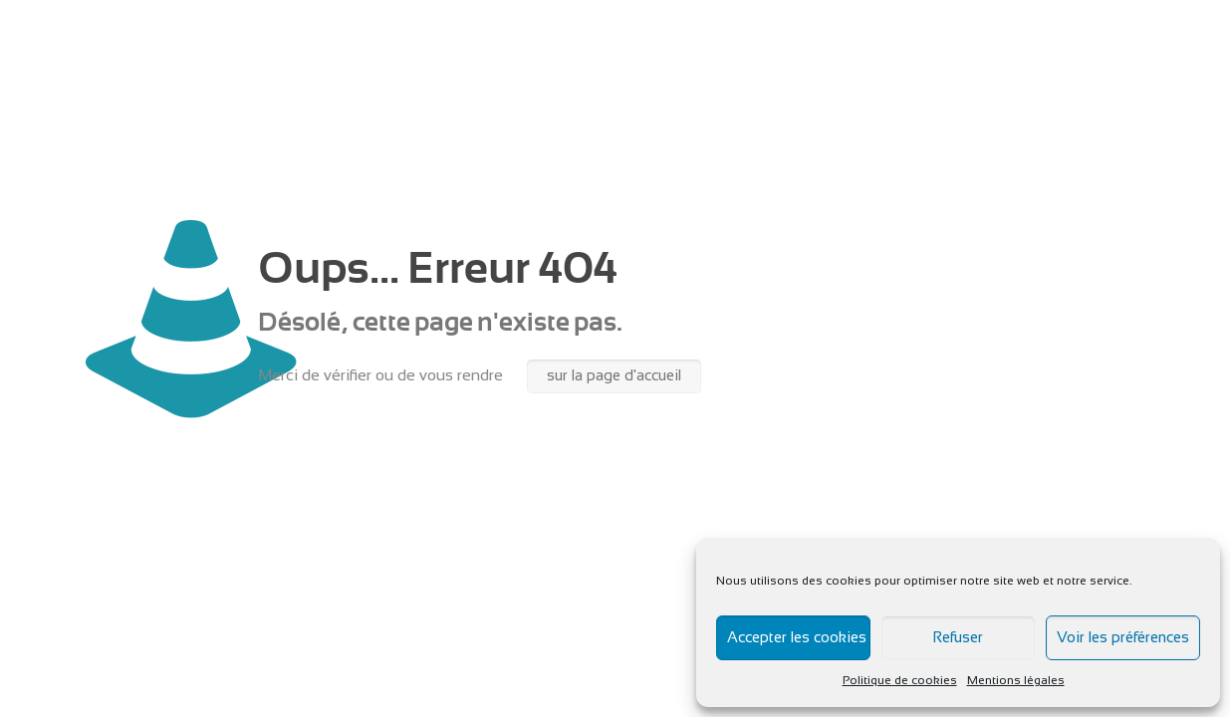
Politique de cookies (900, 681)
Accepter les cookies (796, 638)
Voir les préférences (1123, 638)
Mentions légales (1016, 681)
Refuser (957, 638)
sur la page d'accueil (614, 376)
